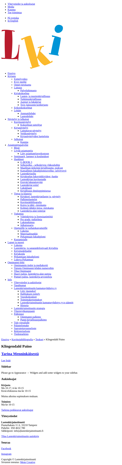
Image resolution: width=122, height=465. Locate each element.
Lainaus (18, 87)
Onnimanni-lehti (16, 262)
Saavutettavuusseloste (25, 328)
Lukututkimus (27, 222)
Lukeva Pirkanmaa (23, 259)
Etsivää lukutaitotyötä (31, 182)
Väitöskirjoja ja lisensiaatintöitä (36, 216)
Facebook (6, 448)
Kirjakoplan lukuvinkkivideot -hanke (39, 176)
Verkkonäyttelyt (28, 133)
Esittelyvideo (20, 79)
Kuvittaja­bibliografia (31, 202)
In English (13, 20)
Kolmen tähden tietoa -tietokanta (37, 208)
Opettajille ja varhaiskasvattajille (30, 228)
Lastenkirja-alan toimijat (32, 210)
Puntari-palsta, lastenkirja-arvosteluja (33, 276)
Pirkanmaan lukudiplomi (33, 236)
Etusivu (11, 73)
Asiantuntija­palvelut (18, 145)
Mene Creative (27, 462)
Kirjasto (12, 76)
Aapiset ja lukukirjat (30, 102)
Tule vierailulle (22, 322)
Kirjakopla (19, 253)
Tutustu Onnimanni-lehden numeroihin (34, 268)
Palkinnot (19, 314)
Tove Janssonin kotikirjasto (34, 104)
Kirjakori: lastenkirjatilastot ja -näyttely (40, 196)
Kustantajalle (20, 239)
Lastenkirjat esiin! (29, 185)
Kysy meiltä (20, 82)
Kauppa (12, 9)
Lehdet (17, 110)
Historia (24, 305)
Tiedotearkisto (21, 334)
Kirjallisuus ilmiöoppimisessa (35, 190)
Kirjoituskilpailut (22, 251)
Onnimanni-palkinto (30, 317)
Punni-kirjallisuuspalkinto (33, 319)
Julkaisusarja (27, 225)
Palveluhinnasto (28, 90)
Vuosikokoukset (28, 296)
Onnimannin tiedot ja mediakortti (31, 265)
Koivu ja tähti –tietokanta (33, 205)
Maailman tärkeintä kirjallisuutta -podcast (41, 168)
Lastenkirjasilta (28, 173)
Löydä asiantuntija (23, 150)
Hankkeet (19, 159)
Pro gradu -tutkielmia (31, 219)
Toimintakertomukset (31, 299)
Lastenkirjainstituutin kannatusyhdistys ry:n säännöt (46, 302)
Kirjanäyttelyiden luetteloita (34, 136)
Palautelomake (21, 325)
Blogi (17, 147)
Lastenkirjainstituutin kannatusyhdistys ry (35, 288)
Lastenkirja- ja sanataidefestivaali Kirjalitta (36, 248)
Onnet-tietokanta (22, 84)
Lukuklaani (26, 188)
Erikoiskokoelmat (23, 107)
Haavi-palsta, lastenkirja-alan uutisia (32, 274)
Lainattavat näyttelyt (30, 130)
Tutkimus (19, 213)
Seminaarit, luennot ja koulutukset (31, 156)
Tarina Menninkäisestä (20, 354)
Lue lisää (5, 360)
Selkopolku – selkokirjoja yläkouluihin (40, 165)
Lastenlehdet (26, 116)
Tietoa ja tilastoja (23, 193)
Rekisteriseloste (22, 331)
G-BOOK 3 (26, 162)
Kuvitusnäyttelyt (22, 122)
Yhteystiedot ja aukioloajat (21, 4)
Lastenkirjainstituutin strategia (29, 308)
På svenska (13, 18)
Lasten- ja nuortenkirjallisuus (35, 96)
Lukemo (24, 231)
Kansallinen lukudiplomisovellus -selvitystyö (43, 170)
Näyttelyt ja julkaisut (18, 119)
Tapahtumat (20, 285)
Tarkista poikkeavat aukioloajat (17, 410)
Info (10, 279)
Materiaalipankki (29, 233)
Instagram (6, 454)
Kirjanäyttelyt (21, 127)
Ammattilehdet (28, 113)
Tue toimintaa (15, 12)
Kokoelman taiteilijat (31, 125)
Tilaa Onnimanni (22, 271)
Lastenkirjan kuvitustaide (33, 179)
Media (11, 6)
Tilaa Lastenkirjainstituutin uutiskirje (20, 436)
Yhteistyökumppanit (24, 311)
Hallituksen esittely (30, 294)
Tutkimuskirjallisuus (30, 99)
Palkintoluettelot (28, 199)
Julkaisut (18, 139)
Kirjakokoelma (21, 93)
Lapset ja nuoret (16, 242)
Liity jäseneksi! (28, 291)
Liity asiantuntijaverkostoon (34, 153)
